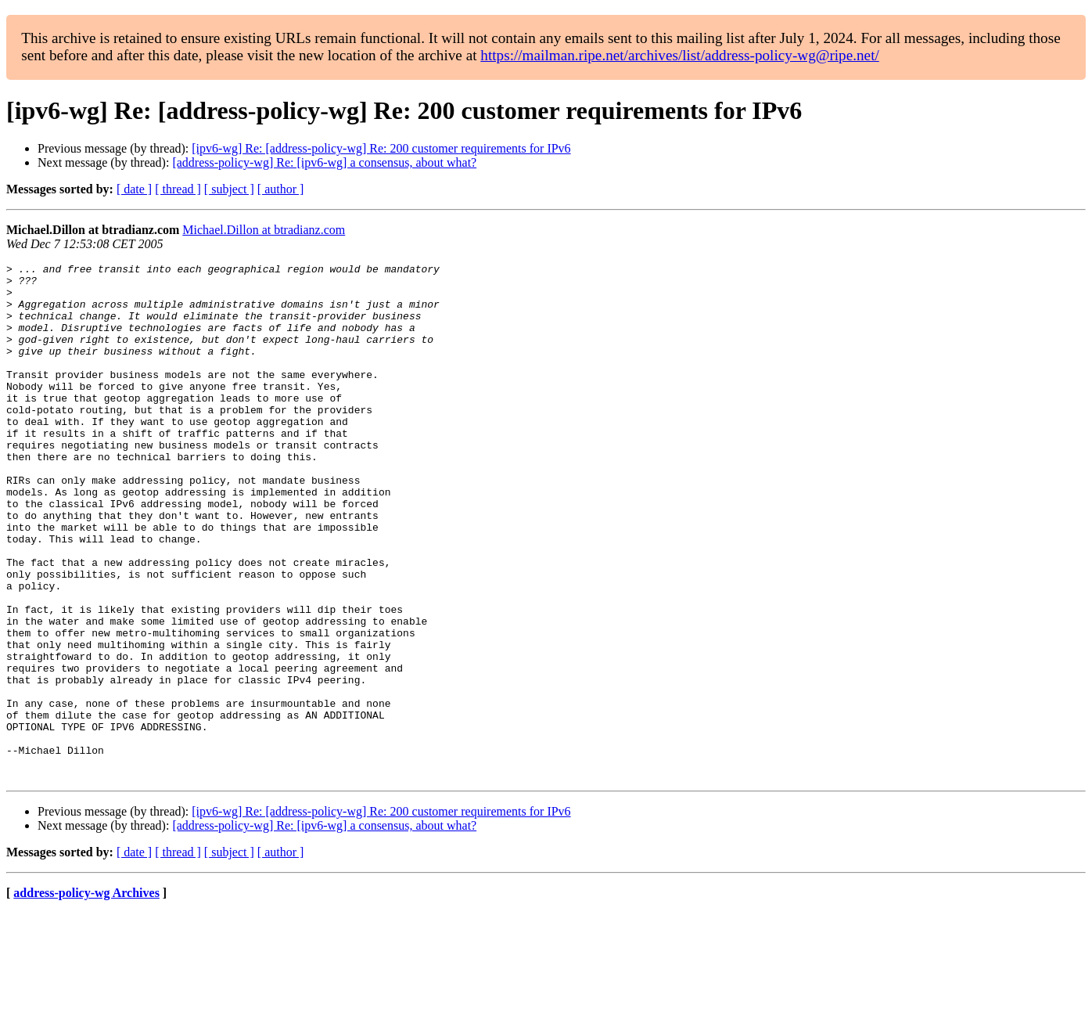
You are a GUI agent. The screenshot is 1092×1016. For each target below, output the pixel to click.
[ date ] (134, 189)
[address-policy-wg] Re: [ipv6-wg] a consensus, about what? (324, 162)
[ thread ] (178, 189)
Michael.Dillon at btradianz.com (263, 229)
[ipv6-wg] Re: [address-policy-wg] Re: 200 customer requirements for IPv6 (381, 148)
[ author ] (280, 189)
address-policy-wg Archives (86, 996)
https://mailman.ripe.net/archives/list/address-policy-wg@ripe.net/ (679, 55)
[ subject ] (229, 189)
